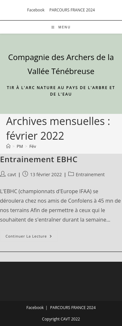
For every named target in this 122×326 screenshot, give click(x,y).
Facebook (35, 10)
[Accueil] (8, 146)
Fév (32, 146)
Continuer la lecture (32, 237)
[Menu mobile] (61, 27)
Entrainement (90, 174)
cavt (11, 174)
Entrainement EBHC (39, 159)
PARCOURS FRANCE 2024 (72, 10)
